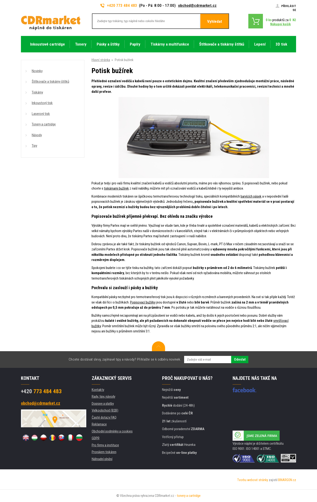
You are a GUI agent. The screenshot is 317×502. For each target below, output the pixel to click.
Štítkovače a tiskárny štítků (50, 81)
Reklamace (99, 424)
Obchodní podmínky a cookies (112, 431)
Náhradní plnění (102, 459)
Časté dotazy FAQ (104, 417)
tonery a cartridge (189, 496)
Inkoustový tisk (42, 103)
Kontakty (98, 390)
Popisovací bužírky (142, 302)
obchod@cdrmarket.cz (197, 5)
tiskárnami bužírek (116, 188)
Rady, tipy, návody (103, 396)
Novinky (37, 71)
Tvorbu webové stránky (252, 480)
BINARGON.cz (287, 480)
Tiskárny (37, 92)
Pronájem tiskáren (104, 452)
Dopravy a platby (103, 403)
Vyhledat (214, 21)
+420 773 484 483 (118, 5)
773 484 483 (41, 391)
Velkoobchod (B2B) (105, 410)
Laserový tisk (41, 114)
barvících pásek (251, 196)
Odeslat (240, 359)
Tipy (34, 146)
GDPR (95, 438)
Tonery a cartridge (44, 124)
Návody (37, 135)
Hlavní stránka (100, 60)
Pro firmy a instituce (105, 445)
